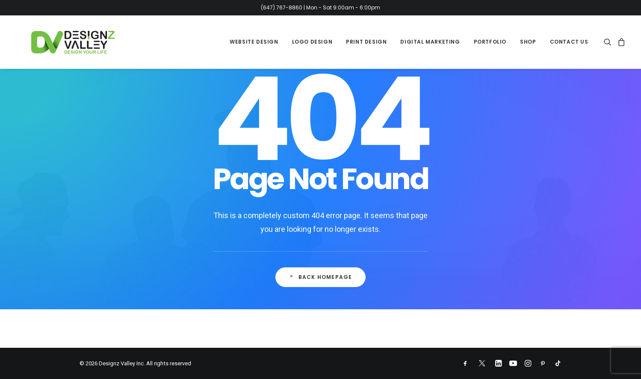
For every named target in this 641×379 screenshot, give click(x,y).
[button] (609, 41)
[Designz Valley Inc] (60, 42)
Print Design (366, 41)
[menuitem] (254, 41)
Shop (528, 41)
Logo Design (312, 41)
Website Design (254, 41)
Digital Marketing (430, 41)
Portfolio (490, 41)
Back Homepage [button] (320, 277)
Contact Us (569, 41)
